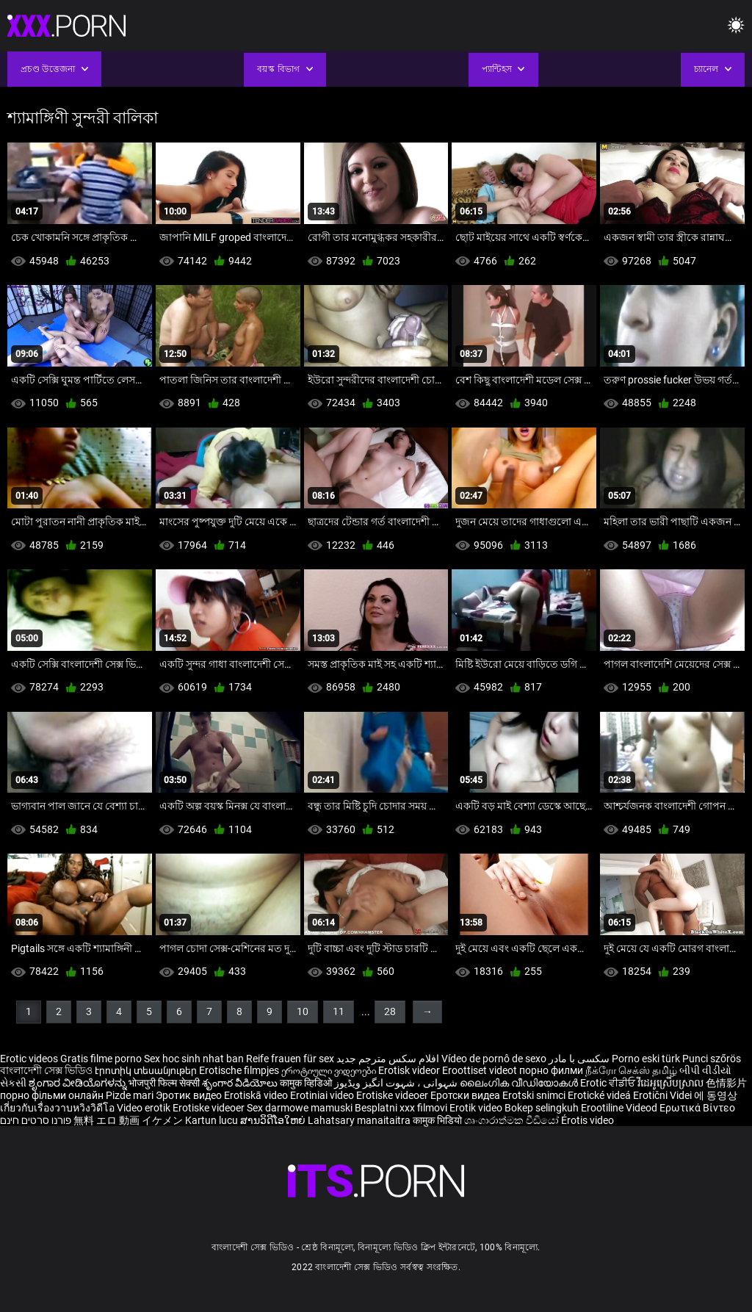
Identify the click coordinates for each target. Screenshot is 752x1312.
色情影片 (726, 1083)
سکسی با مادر (579, 1058)
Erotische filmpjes (239, 1070)
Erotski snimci (535, 1095)
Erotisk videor (410, 1070)
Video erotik (145, 1108)
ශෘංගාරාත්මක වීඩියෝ (512, 1120)
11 (338, 1011)
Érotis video (587, 1120)
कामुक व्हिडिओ (307, 1083)
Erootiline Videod (620, 1108)
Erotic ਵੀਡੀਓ (608, 1083)
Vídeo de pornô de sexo (493, 1058)
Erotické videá (600, 1095)
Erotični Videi (663, 1095)
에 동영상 (715, 1095)
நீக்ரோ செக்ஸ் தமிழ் (631, 1070)
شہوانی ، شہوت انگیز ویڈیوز (397, 1083)
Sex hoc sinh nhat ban (194, 1058)
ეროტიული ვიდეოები (329, 1070)
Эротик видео (190, 1095)
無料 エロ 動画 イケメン (128, 1120)
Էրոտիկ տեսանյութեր (147, 1070)
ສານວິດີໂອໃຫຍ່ (274, 1120)
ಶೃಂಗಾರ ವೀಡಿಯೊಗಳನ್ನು (79, 1083)
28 (390, 1011)
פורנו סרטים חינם (35, 1120)
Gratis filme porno (101, 1058)
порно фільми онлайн (52, 1095)
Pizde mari (129, 1095)
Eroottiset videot (480, 1070)
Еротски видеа (466, 1095)
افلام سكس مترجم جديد (387, 1058)
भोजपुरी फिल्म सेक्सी (164, 1083)
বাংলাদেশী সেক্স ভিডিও (46, 1070)
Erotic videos (30, 1058)
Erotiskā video (257, 1095)
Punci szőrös (711, 1058)
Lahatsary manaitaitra (360, 1120)
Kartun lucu (212, 1120)
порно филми (551, 1070)
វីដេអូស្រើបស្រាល (671, 1083)
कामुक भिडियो (438, 1120)
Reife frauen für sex (290, 1058)
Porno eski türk (646, 1058)
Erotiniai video (323, 1095)
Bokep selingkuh (542, 1108)
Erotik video (477, 1108)
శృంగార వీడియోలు (241, 1083)
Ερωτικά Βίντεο (697, 1108)
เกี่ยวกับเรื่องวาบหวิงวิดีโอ (58, 1108)
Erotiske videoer (393, 1095)
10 (302, 1011)
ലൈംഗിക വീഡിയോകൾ (520, 1083)
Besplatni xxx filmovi (401, 1108)
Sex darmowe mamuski (299, 1108)
